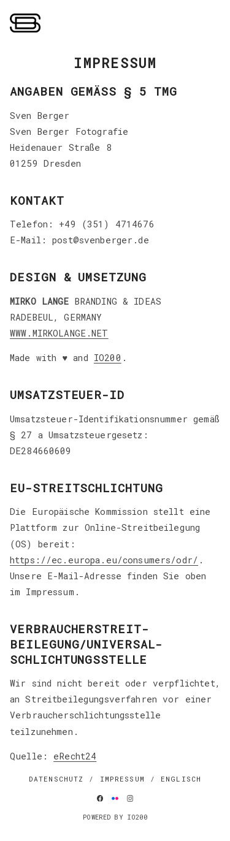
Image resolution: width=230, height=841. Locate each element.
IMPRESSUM (122, 778)
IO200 (107, 357)
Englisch (181, 778)
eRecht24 (74, 756)
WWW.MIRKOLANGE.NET (59, 333)
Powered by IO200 (115, 817)
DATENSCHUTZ (56, 778)
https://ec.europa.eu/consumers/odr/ (104, 560)
